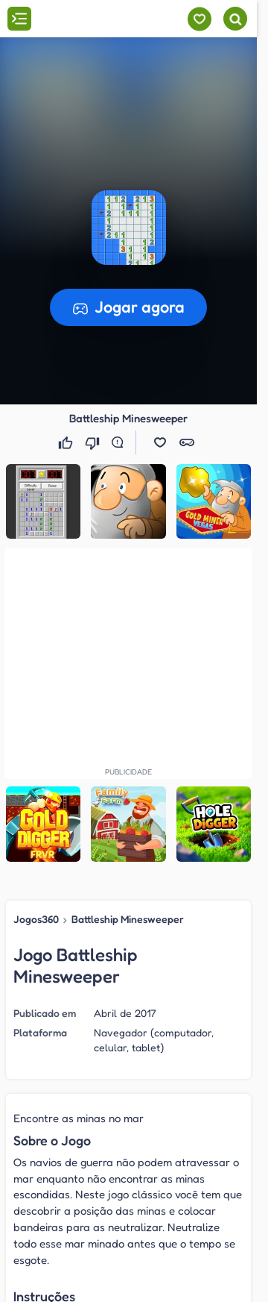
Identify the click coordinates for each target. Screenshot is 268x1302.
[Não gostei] (94, 442)
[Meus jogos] (199, 19)
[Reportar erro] (121, 442)
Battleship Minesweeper (127, 919)
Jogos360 (36, 919)
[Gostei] (67, 442)
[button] (129, 227)
